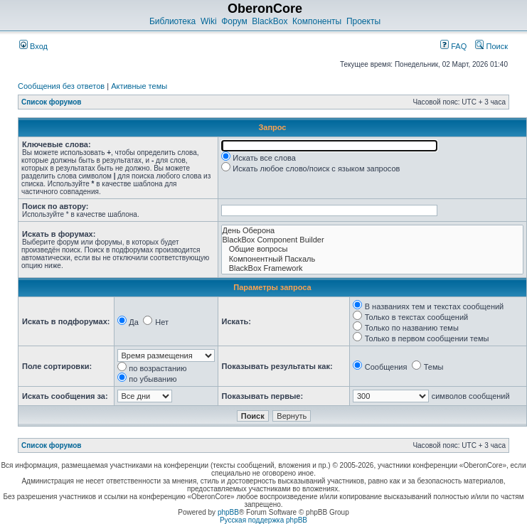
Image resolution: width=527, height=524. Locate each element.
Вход (33, 46)
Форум (234, 21)
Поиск (491, 46)
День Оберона (372, 230)
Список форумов (51, 102)
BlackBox (269, 21)
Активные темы (139, 86)
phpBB (228, 512)
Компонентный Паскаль (372, 259)
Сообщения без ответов (61, 86)
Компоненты (316, 21)
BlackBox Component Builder (372, 240)
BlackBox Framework (372, 268)
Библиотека (172, 21)
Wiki (209, 21)
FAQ (453, 46)
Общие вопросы (372, 249)
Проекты (363, 21)
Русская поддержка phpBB (263, 520)
